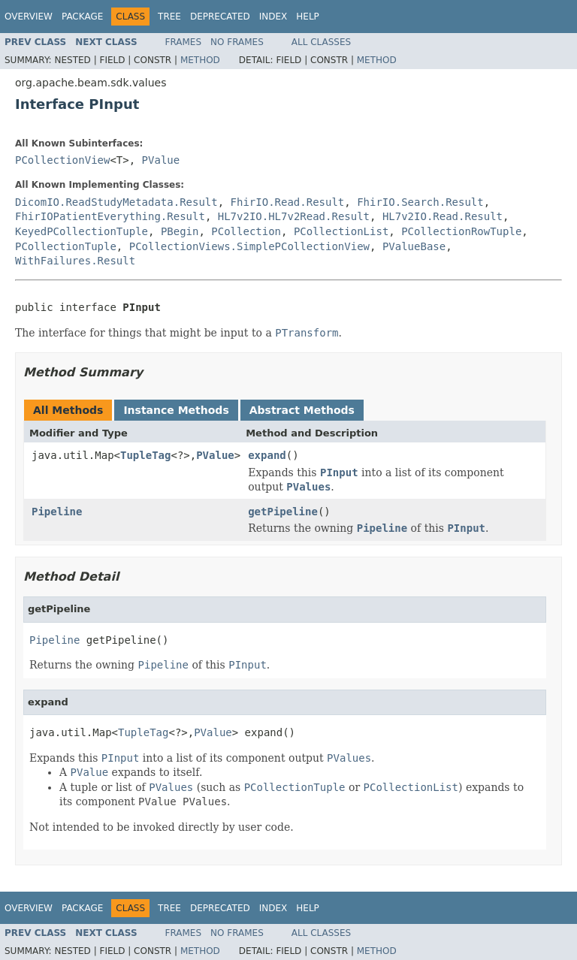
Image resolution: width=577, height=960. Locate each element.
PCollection (246, 231)
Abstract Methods (302, 410)
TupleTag (145, 455)
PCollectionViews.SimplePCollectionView (249, 246)
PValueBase (414, 246)
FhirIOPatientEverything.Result (110, 216)
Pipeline (57, 512)
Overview (29, 16)
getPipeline (283, 512)
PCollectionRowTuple (461, 231)
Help (307, 16)
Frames (183, 42)
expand (267, 455)
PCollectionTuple (65, 246)
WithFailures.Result (75, 261)
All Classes (321, 42)
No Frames (237, 42)
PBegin (180, 231)
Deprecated (220, 16)
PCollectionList (341, 231)
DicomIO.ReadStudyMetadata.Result (116, 202)
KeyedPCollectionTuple (81, 231)
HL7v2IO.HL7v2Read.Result (294, 216)
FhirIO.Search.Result (420, 202)
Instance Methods (175, 410)
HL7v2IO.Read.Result (442, 216)
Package (82, 16)
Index (273, 16)
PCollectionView (62, 160)
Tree (169, 16)
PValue (161, 160)
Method (200, 60)
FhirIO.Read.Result (288, 202)
